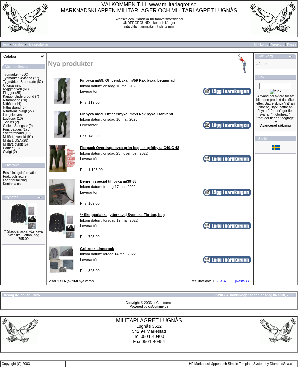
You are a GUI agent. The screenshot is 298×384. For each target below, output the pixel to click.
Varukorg (277, 44)
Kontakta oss (12, 184)
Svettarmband (13, 133)
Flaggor (8, 93)
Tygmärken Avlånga (17, 78)
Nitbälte (8, 104)
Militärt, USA (12, 140)
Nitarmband (11, 100)
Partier (8, 148)
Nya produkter (37, 44)
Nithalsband (12, 107)
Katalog (18, 44)
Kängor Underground (18, 96)
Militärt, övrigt (13, 144)
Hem (5, 44)
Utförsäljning (12, 85)
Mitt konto (261, 44)
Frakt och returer (15, 176)
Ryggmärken (12, 89)
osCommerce (162, 303)
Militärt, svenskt (14, 137)
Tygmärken (11, 74)
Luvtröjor (9, 118)
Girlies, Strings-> (15, 126)
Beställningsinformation (20, 173)
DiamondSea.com (283, 364)
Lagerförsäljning (15, 180)
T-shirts (8, 122)
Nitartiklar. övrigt (15, 111)
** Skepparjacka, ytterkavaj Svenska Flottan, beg (24, 233)
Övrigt (7, 152)
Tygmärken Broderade (19, 82)
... (231, 281)
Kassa (291, 44)
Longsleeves (12, 115)
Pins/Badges (12, 129)
